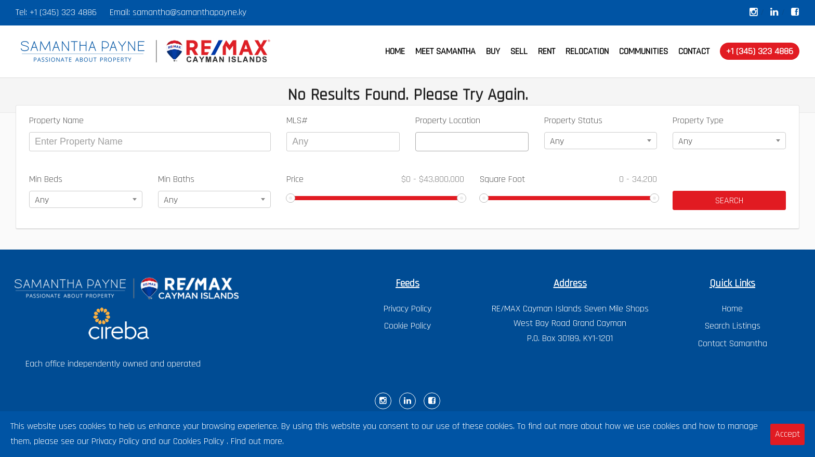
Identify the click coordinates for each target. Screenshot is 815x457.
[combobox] (472, 141)
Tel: (23, 12)
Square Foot (569, 179)
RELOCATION (587, 51)
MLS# (297, 120)
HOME (395, 51)
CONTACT (693, 51)
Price (375, 179)
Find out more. (257, 441)
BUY (493, 51)
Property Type (698, 120)
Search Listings (732, 326)
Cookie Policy (407, 326)
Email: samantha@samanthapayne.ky (178, 12)
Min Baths (176, 179)
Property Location (447, 120)
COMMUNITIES (643, 51)
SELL (519, 51)
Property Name (56, 120)
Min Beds (45, 179)
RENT (546, 51)
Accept (787, 434)
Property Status (573, 120)
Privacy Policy (407, 309)
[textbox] (422, 141)
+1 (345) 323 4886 (63, 12)
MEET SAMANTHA (445, 51)
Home (732, 309)
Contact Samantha (732, 343)
